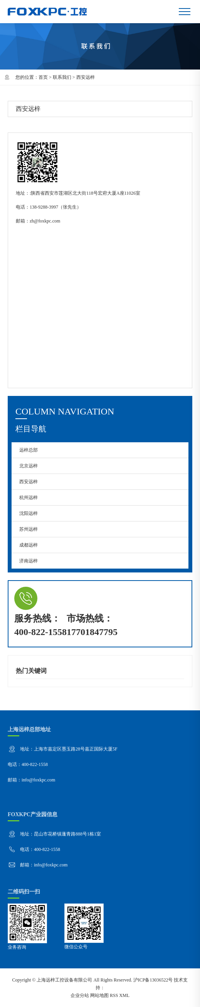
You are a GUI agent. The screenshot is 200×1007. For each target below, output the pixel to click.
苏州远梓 (28, 529)
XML (124, 995)
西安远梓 (28, 481)
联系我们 (62, 77)
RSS (114, 995)
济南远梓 (28, 561)
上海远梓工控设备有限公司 (64, 980)
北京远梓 (28, 466)
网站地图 (99, 995)
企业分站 (80, 995)
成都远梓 (28, 545)
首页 (43, 77)
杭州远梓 (28, 497)
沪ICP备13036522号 (153, 980)
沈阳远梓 (28, 513)
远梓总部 (28, 450)
